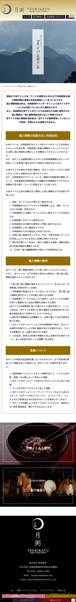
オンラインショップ (61, 596)
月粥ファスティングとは (27, 590)
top (12, 590)
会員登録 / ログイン (55, 17)
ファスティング (26, 600)
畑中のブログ (55, 600)
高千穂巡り (38, 17)
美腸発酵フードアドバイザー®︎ (23, 596)
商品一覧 (61, 590)
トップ (27, 17)
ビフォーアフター (47, 590)
